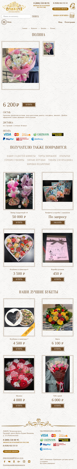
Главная (24, 28)
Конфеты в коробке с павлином (57, 213)
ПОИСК (35, 16)
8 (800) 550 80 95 (41, 3)
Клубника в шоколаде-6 (19, 269)
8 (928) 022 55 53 (60, 3)
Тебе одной (57, 396)
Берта (57, 339)
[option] (49, 49)
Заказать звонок (60, 9)
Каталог (34, 28)
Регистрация (70, 22)
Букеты (43, 28)
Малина (19, 396)
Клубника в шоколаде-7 (19, 339)
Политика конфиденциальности (14, 465)
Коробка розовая (57, 269)
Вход (60, 22)
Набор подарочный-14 (19, 213)
